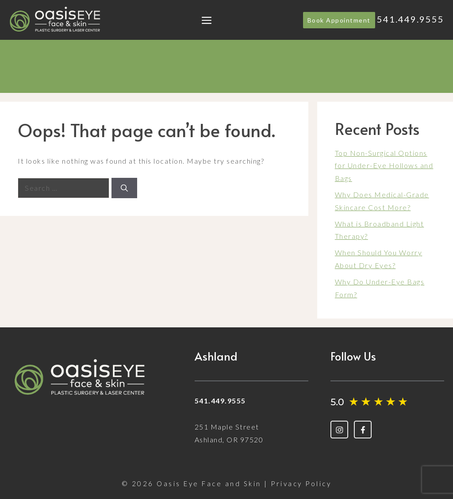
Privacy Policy (301, 483)
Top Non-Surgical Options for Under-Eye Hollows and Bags (384, 166)
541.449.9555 (410, 19)
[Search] (124, 188)
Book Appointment (339, 20)
